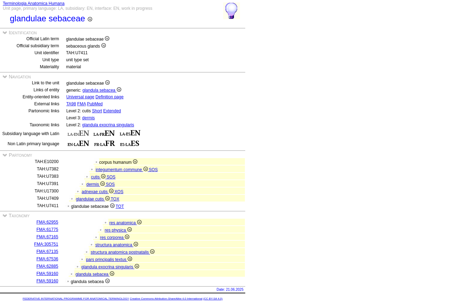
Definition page (110, 96)
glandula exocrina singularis (108, 124)
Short (97, 110)
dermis (88, 117)
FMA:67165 (47, 236)
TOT (120, 206)
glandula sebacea (101, 90)
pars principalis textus (109, 259)
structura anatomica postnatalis (123, 252)
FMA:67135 (47, 251)
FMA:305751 (46, 244)
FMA (81, 103)
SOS (153, 169)
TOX (115, 199)
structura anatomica (116, 244)
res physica (118, 230)
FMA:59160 (47, 273)
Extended (112, 110)
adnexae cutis (98, 191)
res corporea (114, 237)
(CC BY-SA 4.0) (212, 298)
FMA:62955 (47, 222)
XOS (119, 191)
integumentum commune (122, 169)
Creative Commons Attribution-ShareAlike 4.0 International (166, 298)
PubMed (95, 103)
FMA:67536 (47, 258)
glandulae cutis (93, 199)
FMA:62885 (47, 266)
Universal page (80, 96)
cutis (99, 177)
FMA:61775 (47, 229)
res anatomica (125, 222)
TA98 (71, 103)
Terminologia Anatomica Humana (33, 3)
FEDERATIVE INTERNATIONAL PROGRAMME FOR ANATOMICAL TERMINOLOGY (76, 298)
